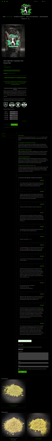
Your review (20, 351)
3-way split (6, 115)
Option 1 (6, 111)
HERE (41, 169)
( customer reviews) (11, 73)
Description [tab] (3, 133)
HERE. (25, 100)
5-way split (6, 119)
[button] (28, 19)
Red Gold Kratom (38, 438)
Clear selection (24, 121)
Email (19, 365)
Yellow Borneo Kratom (14, 438)
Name (19, 361)
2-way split (6, 113)
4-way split (6, 117)
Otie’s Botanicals (38, 137)
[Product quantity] (7, 125)
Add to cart (14, 124)
